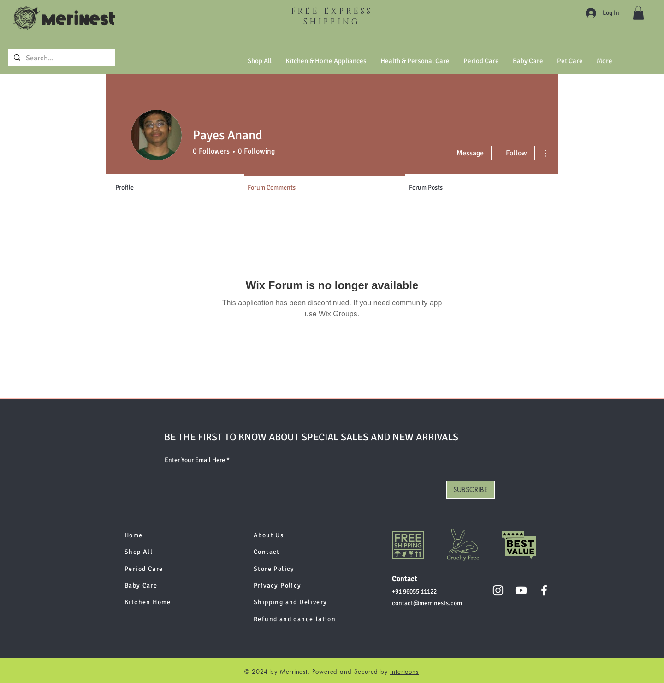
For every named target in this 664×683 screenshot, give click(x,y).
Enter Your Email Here (195, 460)
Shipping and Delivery (290, 602)
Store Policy (274, 569)
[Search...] (60, 58)
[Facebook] (544, 590)
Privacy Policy (278, 585)
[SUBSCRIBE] (470, 490)
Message (470, 153)
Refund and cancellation (295, 619)
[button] (638, 13)
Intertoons (404, 671)
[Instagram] (498, 590)
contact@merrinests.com (427, 603)
